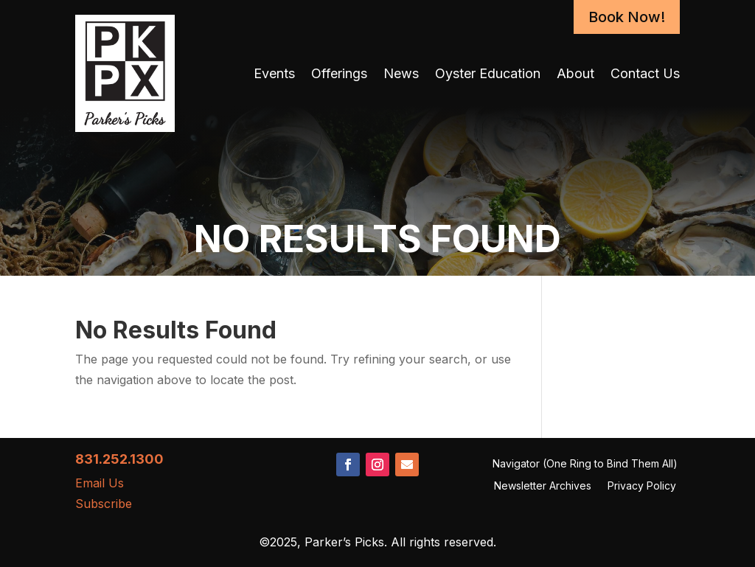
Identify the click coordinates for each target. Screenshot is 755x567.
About (575, 73)
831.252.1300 (119, 459)
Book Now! (626, 17)
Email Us (99, 483)
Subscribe (103, 503)
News (401, 73)
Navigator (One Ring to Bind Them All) (585, 464)
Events (274, 73)
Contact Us (645, 73)
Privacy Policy (642, 486)
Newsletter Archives (542, 486)
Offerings (339, 73)
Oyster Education (487, 73)
